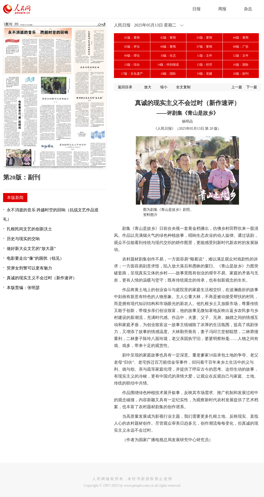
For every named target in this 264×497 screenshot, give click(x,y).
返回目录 (125, 87)
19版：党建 (204, 73)
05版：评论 (132, 46)
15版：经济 (204, 64)
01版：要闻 (132, 37)
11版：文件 (204, 55)
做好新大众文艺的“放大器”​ (31, 248)
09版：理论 (132, 55)
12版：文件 (241, 55)
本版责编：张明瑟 (23, 287)
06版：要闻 (168, 46)
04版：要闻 (241, 37)
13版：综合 (132, 64)
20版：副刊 (241, 73)
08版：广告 (241, 46)
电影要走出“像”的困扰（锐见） (35, 258)
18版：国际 (168, 73)
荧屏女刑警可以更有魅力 (29, 268)
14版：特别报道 (168, 64)
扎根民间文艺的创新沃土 (29, 229)
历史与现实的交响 (23, 239)
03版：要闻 (204, 37)
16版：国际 (241, 64)
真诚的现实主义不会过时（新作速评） (42, 278)
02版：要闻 (168, 37)
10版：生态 (168, 55)
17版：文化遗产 (132, 73)
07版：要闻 (204, 46)
